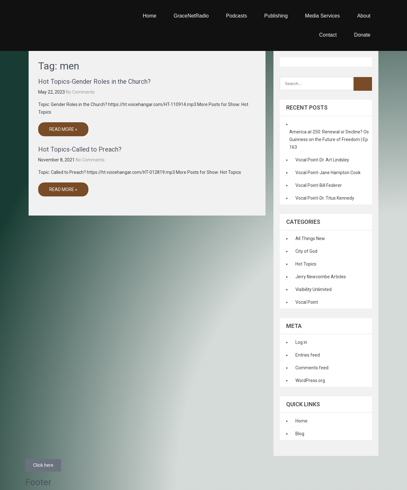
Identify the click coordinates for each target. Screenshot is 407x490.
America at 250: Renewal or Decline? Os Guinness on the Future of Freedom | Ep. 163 (329, 139)
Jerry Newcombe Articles (320, 276)
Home (149, 15)
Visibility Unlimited (313, 289)
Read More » (63, 129)
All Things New (310, 238)
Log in (301, 342)
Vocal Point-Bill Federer (318, 185)
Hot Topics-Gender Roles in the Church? (94, 81)
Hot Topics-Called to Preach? (79, 149)
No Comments (80, 92)
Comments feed (311, 367)
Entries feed (307, 355)
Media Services (322, 15)
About (363, 15)
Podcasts (236, 15)
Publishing (276, 15)
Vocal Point (306, 302)
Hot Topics (305, 263)
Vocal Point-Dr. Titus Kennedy (324, 198)
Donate (362, 35)
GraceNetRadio (191, 15)
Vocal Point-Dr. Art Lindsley (322, 159)
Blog (299, 433)
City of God (306, 251)
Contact (328, 35)
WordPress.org (310, 380)
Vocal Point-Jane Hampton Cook (328, 172)
